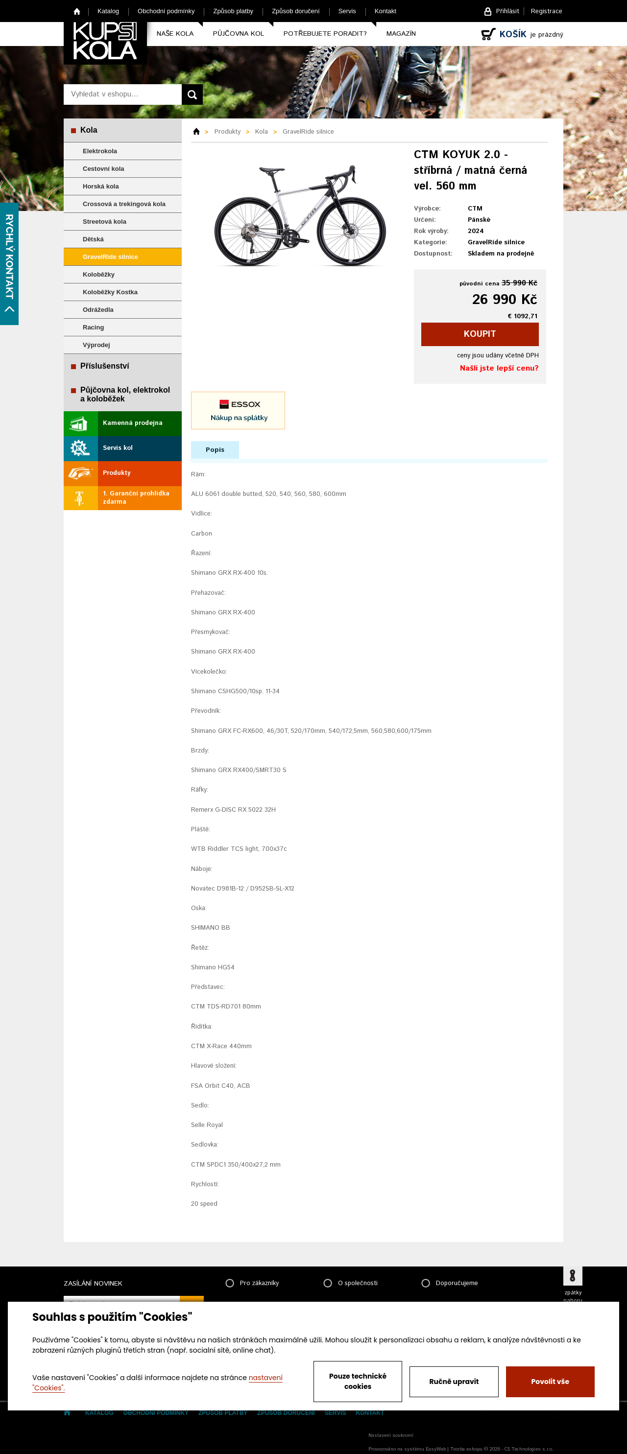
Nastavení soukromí (390, 1435)
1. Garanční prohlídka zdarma (136, 498)
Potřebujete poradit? (325, 34)
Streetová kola (104, 221)
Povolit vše (550, 1381)
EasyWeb (436, 1449)
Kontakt (385, 11)
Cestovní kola (103, 168)
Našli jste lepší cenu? (499, 368)
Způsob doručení (296, 11)
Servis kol (118, 448)
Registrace (546, 11)
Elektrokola (100, 151)
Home (77, 11)
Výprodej (96, 345)
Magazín (401, 34)
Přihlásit (507, 11)
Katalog (108, 11)
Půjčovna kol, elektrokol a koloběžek (125, 394)
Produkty (116, 473)
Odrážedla (98, 309)
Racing (93, 327)
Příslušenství (104, 366)
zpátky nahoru (572, 1297)
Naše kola (175, 34)
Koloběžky (99, 274)
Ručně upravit (454, 1381)
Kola (88, 130)
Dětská (93, 239)
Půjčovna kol (238, 34)
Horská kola (101, 186)
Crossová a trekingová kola (124, 204)
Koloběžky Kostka (110, 292)
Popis (215, 450)
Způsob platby (233, 11)
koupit (480, 334)
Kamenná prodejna (133, 423)
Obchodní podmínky (166, 11)
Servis (347, 11)
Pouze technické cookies (357, 1381)
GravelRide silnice (110, 256)
